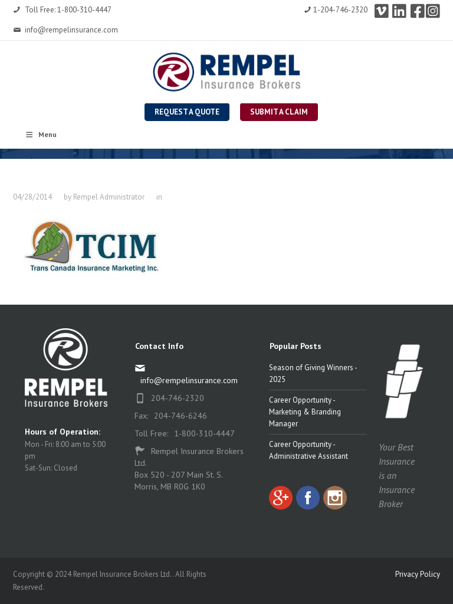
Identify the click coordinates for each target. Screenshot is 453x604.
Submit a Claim (279, 112)
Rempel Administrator (109, 197)
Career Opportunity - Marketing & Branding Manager (305, 412)
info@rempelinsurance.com (65, 30)
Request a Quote (187, 112)
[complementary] (367, 539)
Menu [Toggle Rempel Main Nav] (41, 134)
